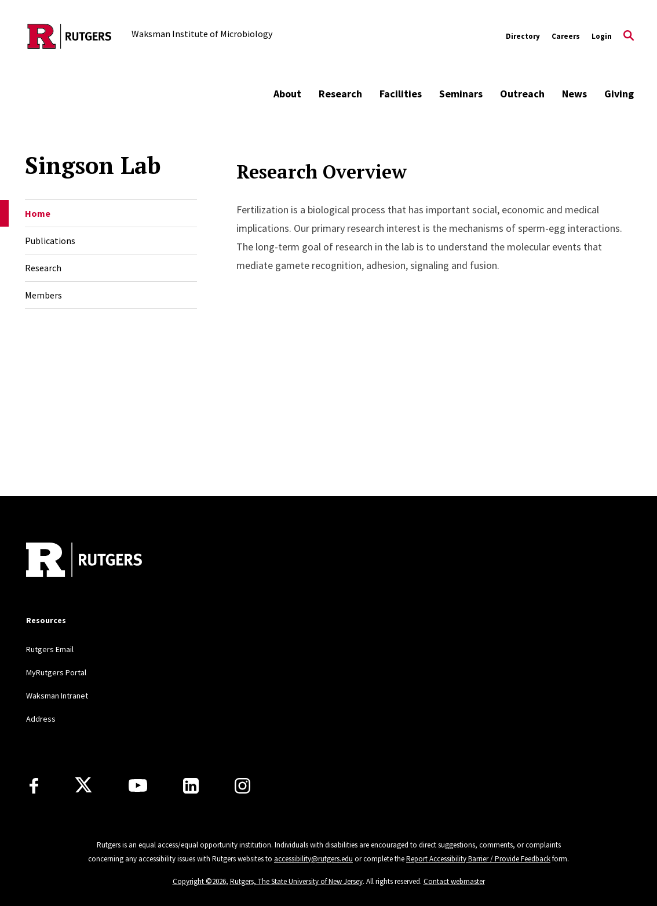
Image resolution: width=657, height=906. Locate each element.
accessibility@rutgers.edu (313, 859)
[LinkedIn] (191, 786)
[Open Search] (628, 36)
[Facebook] (34, 786)
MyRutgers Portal (56, 672)
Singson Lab (92, 165)
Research (340, 93)
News (574, 93)
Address (41, 719)
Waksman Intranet (57, 695)
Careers (566, 36)
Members (43, 295)
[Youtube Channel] (138, 785)
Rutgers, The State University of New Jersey (296, 881)
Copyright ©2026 (199, 881)
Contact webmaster (454, 881)
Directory (523, 36)
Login (602, 36)
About (287, 93)
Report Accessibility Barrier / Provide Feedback (478, 859)
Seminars (461, 93)
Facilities (400, 93)
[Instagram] (242, 786)
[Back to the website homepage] (69, 36)
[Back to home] (84, 561)
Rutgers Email (50, 649)
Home (37, 213)
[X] (83, 785)
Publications (50, 240)
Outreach (522, 93)
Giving (619, 93)
